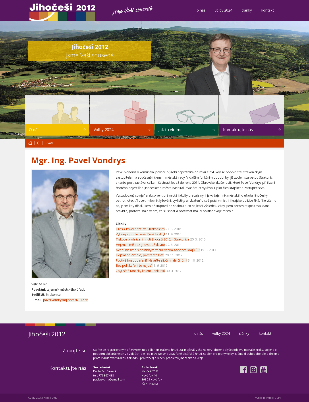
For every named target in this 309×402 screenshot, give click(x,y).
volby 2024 (223, 10)
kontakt (267, 10)
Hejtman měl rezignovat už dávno (140, 244)
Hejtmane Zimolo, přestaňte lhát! (140, 255)
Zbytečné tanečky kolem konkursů (140, 271)
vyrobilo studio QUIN (268, 397)
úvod (49, 143)
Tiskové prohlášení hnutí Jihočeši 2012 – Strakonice (152, 239)
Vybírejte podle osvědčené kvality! (140, 234)
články (247, 10)
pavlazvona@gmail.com (109, 379)
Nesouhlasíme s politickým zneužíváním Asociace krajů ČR (158, 250)
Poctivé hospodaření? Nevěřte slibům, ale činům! (151, 260)
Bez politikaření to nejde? (134, 265)
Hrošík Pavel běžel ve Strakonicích (140, 229)
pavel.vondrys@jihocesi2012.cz (65, 300)
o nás (201, 10)
